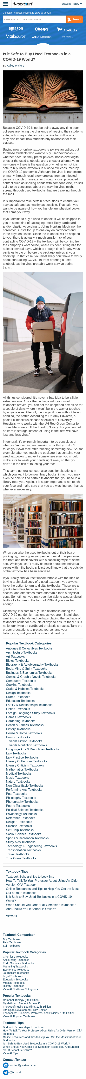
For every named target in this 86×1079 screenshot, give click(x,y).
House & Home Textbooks (24, 733)
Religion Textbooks (19, 822)
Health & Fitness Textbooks (25, 725)
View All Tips (10, 1053)
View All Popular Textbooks (19, 1016)
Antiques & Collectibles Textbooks (29, 648)
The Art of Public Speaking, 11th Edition (27, 1006)
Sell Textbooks (11, 945)
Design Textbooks (18, 693)
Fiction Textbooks (18, 709)
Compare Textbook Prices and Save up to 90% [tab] (27, 13)
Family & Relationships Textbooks (29, 705)
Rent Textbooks (12, 942)
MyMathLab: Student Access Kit (22, 1003)
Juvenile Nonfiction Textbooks (26, 745)
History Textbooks (18, 729)
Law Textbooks (16, 753)
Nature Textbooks (18, 781)
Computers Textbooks (21, 680)
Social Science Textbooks (23, 834)
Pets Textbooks (16, 793)
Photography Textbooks (22, 801)
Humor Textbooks (18, 737)
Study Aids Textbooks (21, 842)
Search (77, 19)
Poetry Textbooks (18, 805)
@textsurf (12, 1072)
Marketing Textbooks (15, 966)
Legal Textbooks (13, 976)
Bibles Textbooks (17, 660)
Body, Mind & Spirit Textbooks (26, 668)
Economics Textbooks (16, 969)
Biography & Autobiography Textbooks (32, 664)
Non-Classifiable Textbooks (24, 785)
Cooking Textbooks (19, 684)
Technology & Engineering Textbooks (31, 846)
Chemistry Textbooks (15, 956)
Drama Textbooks (18, 697)
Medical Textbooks (18, 773)
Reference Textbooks (20, 818)
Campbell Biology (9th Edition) (21, 1000)
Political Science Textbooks (24, 809)
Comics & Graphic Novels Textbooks (31, 676)
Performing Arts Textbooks (24, 789)
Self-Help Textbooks (20, 830)
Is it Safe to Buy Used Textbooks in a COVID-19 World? (39, 898)
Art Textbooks (15, 656)
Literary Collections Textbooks (26, 761)
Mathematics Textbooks (22, 769)
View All (11, 916)
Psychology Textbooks (21, 814)
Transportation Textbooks (23, 850)
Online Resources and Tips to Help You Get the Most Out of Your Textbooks (42, 891)
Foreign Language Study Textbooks (30, 713)
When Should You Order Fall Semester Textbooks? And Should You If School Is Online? (41, 907)
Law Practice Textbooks (22, 757)
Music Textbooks (17, 777)
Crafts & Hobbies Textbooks (25, 688)
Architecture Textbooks (21, 652)
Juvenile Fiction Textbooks (24, 741)
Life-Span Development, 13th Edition (25, 1009)
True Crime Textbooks (21, 858)
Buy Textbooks (12, 939)
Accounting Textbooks (16, 959)
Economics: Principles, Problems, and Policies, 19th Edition (39, 1013)
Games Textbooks (18, 717)
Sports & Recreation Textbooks (27, 838)
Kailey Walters (15, 65)
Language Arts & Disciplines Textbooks (32, 749)
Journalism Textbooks (16, 972)
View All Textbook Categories (20, 989)
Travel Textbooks (17, 854)
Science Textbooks (19, 826)
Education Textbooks (20, 700)
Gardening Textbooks (20, 721)
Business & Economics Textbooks (29, 672)
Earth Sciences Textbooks (18, 963)
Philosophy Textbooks (21, 797)
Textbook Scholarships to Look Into (30, 876)
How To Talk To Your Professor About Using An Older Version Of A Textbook (42, 882)
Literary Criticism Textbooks (25, 765)
